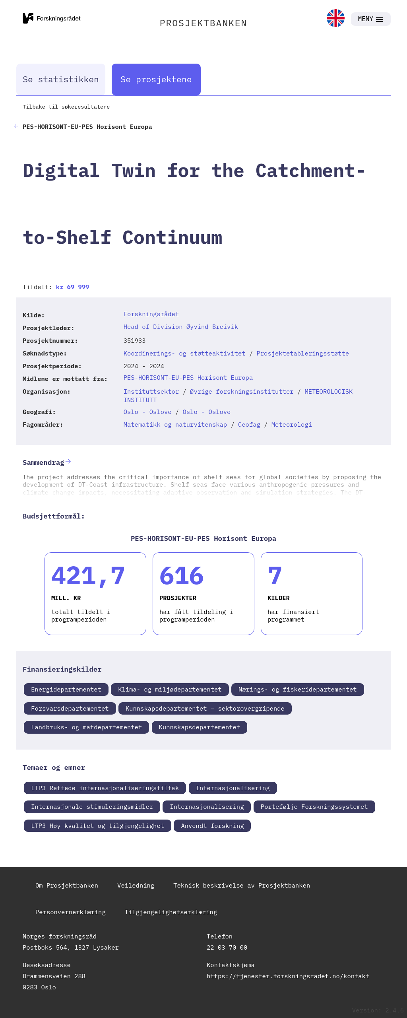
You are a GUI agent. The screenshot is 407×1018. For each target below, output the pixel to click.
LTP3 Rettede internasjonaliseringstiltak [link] (105, 788)
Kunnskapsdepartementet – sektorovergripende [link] (205, 708)
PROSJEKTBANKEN (204, 23)
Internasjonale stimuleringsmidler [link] (92, 806)
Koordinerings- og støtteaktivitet (185, 353)
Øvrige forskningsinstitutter (241, 391)
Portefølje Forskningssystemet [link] (314, 806)
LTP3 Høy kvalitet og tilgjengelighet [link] (97, 826)
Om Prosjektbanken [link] (66, 885)
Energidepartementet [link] (66, 689)
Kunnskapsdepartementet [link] (199, 727)
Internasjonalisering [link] (233, 788)
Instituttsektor (151, 391)
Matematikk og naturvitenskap (175, 424)
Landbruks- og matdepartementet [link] (86, 727)
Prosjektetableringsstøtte (303, 353)
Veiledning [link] (135, 885)
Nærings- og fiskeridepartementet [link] (297, 689)
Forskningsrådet (151, 314)
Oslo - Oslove (148, 412)
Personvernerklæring (70, 912)
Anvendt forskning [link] (212, 826)
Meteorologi (291, 424)
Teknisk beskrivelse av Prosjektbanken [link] (241, 885)
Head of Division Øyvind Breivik (181, 326)
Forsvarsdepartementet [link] (70, 708)
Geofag (249, 424)
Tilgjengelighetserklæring (171, 912)
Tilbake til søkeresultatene (66, 106)
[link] (336, 19)
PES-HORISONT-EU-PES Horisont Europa (188, 377)
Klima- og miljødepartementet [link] (169, 689)
